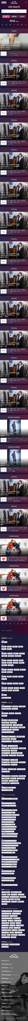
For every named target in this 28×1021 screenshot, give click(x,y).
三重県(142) (10, 665)
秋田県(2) (20, 646)
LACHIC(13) (13, 739)
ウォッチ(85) (12, 925)
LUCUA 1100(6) (12, 755)
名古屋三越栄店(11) (5, 739)
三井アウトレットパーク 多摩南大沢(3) (9, 810)
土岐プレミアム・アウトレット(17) (8, 847)
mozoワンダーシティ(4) (6, 741)
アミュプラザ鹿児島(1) (13, 780)
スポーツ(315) (21, 930)
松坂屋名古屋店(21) (20, 736)
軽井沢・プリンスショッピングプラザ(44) (10, 845)
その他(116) (13, 937)
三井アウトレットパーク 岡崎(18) (8, 852)
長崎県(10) (16, 688)
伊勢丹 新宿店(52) (13, 727)
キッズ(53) (18, 923)
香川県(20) (9, 683)
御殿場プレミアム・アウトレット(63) (9, 840)
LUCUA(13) (4, 745)
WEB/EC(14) (14, 901)
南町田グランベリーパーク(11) (8, 831)
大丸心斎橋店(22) (5, 748)
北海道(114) (4, 642)
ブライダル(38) (21, 934)
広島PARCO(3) (22, 762)
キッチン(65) (14, 930)
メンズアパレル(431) (17, 911)
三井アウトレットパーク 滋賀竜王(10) (9, 864)
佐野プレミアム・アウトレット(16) (8, 819)
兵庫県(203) (23, 669)
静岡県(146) (21, 662)
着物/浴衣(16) (14, 934)
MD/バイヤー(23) (5, 896)
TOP (2, 630)
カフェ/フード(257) (5, 937)
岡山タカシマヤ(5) (5, 759)
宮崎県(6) (9, 690)
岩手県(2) (9, 646)
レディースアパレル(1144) (7, 911)
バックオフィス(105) (6, 901)
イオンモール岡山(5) (6, 764)
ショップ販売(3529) (5, 892)
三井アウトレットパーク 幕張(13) (8, 812)
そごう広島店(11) (14, 759)
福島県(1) (9, 648)
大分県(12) (4, 690)
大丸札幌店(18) (22, 706)
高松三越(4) (4, 769)
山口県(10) (4, 678)
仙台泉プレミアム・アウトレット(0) (8, 805)
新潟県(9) (4, 660)
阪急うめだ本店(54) (5, 750)
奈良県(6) (4, 672)
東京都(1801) (10, 655)
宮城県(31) (15, 646)
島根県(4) (9, 676)
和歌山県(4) (10, 672)
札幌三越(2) (15, 706)
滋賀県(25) (4, 669)
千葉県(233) (4, 655)
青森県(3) (4, 646)
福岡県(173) (4, 688)
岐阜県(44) (15, 662)
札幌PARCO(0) (14, 708)
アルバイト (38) (5, 946)
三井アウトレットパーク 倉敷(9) (8, 871)
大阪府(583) (16, 669)
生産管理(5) (11, 899)
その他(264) (4, 904)
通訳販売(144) (20, 901)
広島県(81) (21, 676)
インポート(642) (5, 915)
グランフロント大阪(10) (12, 745)
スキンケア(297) (18, 920)
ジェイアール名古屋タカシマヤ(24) (8, 736)
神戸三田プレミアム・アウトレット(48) (9, 861)
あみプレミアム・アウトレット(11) (8, 829)
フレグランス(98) (5, 923)
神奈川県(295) (17, 655)
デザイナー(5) (14, 894)
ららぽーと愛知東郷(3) (17, 741)
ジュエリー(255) (5, 925)
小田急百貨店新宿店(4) (13, 720)
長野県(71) (9, 662)
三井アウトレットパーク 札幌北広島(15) (9, 798)
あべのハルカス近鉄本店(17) (16, 753)
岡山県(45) (15, 676)
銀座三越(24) (4, 720)
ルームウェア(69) (18, 932)
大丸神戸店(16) (5, 755)
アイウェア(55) (17, 927)
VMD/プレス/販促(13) (14, 896)
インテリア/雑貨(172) (6, 930)
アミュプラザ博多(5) (14, 783)
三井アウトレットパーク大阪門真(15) (9, 866)
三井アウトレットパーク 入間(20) (8, 824)
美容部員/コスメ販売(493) (16, 892)
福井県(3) (21, 660)
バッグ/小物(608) (20, 925)
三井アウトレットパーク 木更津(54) (8, 817)
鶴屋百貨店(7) (4, 780)
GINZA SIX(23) (15, 729)
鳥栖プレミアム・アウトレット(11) (8, 878)
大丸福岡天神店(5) (5, 778)
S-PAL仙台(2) (18, 713)
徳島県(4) (4, 683)
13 (10, 24)
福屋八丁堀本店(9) (5, 762)
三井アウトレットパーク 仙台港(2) (8, 803)
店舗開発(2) (17, 899)
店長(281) (4, 894)
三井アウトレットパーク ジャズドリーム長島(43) (11, 843)
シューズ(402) (4, 927)
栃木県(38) (10, 653)
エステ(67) (12, 923)
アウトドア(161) (5, 932)
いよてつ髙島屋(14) (12, 769)
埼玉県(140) (22, 653)
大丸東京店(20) (13, 722)
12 (6, 24)
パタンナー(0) (21, 894)
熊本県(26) (22, 688)
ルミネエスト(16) (5, 727)
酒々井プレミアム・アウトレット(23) (9, 826)
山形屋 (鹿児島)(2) (21, 778)
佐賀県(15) (10, 688)
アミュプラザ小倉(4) (6, 776)
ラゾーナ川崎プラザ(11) (6, 729)
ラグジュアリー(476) (16, 913)
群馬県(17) (16, 653)
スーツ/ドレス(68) (13, 915)
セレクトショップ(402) (6, 913)
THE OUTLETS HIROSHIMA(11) (8, 873)
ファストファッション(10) (7, 918)
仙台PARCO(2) (4, 713)
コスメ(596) (10, 920)
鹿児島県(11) (15, 690)
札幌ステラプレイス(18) (6, 706)
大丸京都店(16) (22, 748)
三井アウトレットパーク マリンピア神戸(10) (10, 859)
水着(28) (11, 932)
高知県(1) (21, 683)
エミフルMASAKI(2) (21, 769)
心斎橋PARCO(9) (20, 755)
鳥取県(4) (4, 676)
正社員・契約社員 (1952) (14, 944)
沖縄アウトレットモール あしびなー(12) (9, 884)
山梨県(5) (4, 662)
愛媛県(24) (15, 683)
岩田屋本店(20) (14, 776)
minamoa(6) (14, 764)
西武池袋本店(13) (5, 722)
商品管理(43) (4, 899)
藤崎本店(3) (4, 715)
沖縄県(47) (4, 694)
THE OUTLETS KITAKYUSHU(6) (8, 880)
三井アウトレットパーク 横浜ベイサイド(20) (10, 814)
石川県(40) (15, 660)
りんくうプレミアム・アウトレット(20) (9, 857)
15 (18, 24)
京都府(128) (10, 669)
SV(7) (9, 894)
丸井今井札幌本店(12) (6, 708)
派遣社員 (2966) (5, 944)
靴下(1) (8, 934)
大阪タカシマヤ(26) (14, 748)
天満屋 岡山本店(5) (14, 762)
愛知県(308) (4, 665)
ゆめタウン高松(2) (5, 771)
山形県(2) (4, 648)
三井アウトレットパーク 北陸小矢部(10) (9, 850)
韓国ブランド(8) (17, 918)
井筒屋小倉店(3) (22, 776)
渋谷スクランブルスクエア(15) (8, 732)
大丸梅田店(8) (13, 750)
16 (21, 24)
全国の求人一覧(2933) (6, 697)
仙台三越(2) (11, 713)
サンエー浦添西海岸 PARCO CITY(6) (8, 787)
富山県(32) (9, 660)
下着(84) (3, 934)
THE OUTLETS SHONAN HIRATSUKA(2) (9, 836)
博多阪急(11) (13, 778)
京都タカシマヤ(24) (5, 753)
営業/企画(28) (22, 896)
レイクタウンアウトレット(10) (8, 822)
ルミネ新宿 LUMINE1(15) (6, 725)
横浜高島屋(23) (22, 727)
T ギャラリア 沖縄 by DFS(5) (7, 790)
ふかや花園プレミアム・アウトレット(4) (9, 833)
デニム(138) (4, 920)
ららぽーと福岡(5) (5, 783)
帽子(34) (10, 927)
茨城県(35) (4, 653)
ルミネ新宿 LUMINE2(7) (17, 725)
